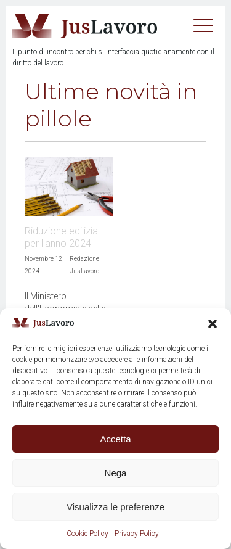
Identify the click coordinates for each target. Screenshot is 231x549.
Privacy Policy (137, 533)
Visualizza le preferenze (115, 507)
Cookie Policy (87, 533)
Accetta (115, 439)
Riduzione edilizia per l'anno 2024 (61, 237)
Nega (116, 473)
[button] (212, 324)
